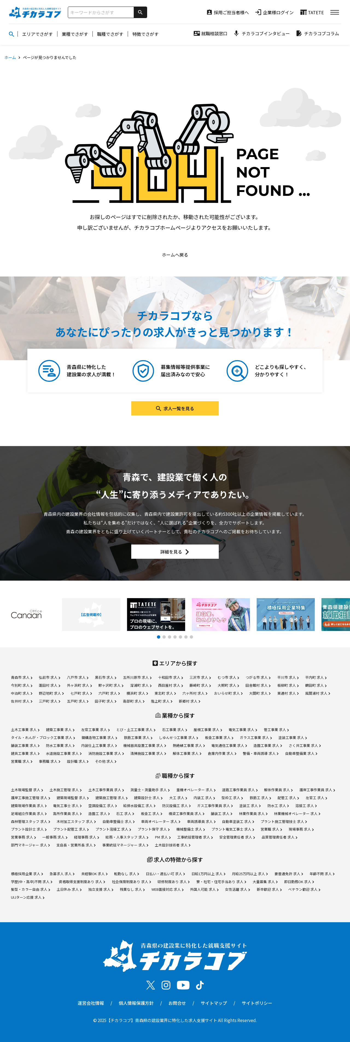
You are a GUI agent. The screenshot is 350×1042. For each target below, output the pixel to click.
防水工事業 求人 (60, 745)
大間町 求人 (259, 693)
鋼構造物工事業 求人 (99, 737)
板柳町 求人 (288, 685)
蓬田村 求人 (49, 685)
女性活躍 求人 (237, 889)
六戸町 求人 (109, 693)
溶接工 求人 (306, 805)
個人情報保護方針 (136, 1003)
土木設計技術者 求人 (172, 845)
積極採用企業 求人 (27, 873)
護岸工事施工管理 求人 (30, 797)
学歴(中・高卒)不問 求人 (31, 881)
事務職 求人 (49, 761)
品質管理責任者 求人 (279, 837)
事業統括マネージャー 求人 (125, 845)
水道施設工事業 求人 (63, 753)
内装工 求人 (204, 797)
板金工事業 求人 (219, 737)
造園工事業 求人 (267, 745)
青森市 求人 (21, 677)
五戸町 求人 (77, 701)
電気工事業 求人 (243, 729)
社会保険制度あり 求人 (131, 881)
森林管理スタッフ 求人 (30, 821)
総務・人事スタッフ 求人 (127, 837)
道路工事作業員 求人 (240, 789)
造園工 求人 (99, 813)
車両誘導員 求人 (201, 821)
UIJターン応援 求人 (27, 897)
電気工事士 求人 (67, 805)
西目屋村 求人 (170, 685)
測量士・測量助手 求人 (150, 789)
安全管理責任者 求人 (237, 837)
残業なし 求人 (132, 889)
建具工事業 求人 (25, 753)
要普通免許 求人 (289, 873)
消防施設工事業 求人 (106, 753)
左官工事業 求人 (95, 729)
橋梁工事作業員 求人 (186, 813)
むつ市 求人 (228, 677)
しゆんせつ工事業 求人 (178, 737)
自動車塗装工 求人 (238, 821)
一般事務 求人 (54, 837)
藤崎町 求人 (200, 685)
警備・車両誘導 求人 (260, 753)
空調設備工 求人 (102, 805)
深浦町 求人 (140, 685)
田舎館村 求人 (258, 685)
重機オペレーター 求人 (195, 789)
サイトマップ (214, 1003)
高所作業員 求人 (67, 813)
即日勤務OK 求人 (299, 881)
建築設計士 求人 (148, 797)
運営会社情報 (91, 1003)
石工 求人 (125, 813)
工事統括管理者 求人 (195, 837)
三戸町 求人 (49, 701)
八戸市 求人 (77, 677)
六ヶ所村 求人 (194, 693)
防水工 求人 (278, 805)
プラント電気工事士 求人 (232, 829)
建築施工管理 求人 (111, 797)
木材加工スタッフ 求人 (76, 821)
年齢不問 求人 (322, 873)
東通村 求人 (288, 693)
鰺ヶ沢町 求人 (110, 685)
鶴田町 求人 (315, 685)
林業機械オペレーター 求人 (297, 813)
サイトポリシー (257, 1003)
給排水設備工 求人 (139, 805)
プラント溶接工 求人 (113, 829)
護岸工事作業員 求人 (317, 789)
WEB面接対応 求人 (167, 889)
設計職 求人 (77, 761)
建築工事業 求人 (60, 729)
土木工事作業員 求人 (106, 789)
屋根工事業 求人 (208, 729)
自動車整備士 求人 (119, 821)
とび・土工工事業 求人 (135, 729)
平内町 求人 (315, 677)
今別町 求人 (21, 685)
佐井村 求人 (21, 701)
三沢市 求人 (200, 677)
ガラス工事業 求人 (256, 737)
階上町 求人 (161, 701)
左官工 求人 (316, 797)
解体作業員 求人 (278, 789)
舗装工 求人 (221, 813)
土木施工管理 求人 (65, 789)
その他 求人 (105, 761)
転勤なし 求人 (126, 873)
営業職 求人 (21, 761)
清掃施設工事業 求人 (148, 753)
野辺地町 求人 (51, 693)
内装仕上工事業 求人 (99, 745)
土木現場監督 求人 (27, 789)
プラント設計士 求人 (28, 829)
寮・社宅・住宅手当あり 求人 (221, 881)
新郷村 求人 (189, 701)
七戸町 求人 (81, 693)
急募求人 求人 (61, 873)
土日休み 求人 (69, 889)
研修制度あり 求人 (173, 881)
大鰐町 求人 (228, 685)
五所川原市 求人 (137, 677)
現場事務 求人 (301, 829)
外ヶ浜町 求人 (79, 685)
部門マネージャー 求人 (30, 845)
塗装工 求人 (250, 805)
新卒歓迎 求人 (269, 889)
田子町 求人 (105, 701)
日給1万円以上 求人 (208, 873)
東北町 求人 (165, 693)
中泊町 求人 (21, 693)
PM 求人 (163, 837)
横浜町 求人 (137, 693)
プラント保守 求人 (154, 829)
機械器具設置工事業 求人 (144, 745)
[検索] (140, 12)
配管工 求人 (288, 797)
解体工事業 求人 (187, 753)
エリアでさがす (37, 34)
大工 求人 (178, 797)
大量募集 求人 (265, 881)
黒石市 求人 (105, 677)
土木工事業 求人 (25, 729)
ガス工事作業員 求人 (215, 805)
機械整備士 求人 (190, 829)
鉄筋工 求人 (260, 797)
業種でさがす (75, 34)
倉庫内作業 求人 (222, 753)
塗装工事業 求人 (292, 737)
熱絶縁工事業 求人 (189, 745)
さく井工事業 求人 (305, 745)
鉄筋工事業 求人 (138, 737)
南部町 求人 (133, 701)
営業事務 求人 (23, 837)
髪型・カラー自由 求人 (30, 889)
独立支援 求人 (100, 889)
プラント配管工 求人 (71, 829)
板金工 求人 (151, 813)
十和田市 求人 (170, 677)
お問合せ (177, 1003)
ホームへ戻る (175, 254)
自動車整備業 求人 (301, 753)
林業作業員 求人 (253, 813)
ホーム (10, 57)
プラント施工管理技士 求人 (284, 821)
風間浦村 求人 (317, 693)
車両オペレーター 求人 (160, 821)
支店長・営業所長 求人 (75, 845)
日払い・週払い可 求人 (165, 873)
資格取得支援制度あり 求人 (82, 881)
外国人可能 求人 (204, 889)
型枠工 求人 (232, 797)
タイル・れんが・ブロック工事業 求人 (43, 737)
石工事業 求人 (174, 729)
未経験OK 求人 (94, 873)
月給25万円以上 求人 (250, 873)
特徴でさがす (145, 34)
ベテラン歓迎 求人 (304, 889)
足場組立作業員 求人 (28, 813)
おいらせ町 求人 (228, 693)
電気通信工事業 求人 (229, 745)
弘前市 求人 (49, 677)
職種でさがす (110, 34)
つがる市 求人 (258, 677)
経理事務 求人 (86, 837)
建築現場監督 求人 (73, 797)
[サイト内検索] (101, 12)
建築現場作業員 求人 (28, 805)
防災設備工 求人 (176, 805)
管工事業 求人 (276, 729)
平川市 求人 (288, 677)
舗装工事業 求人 (25, 745)
